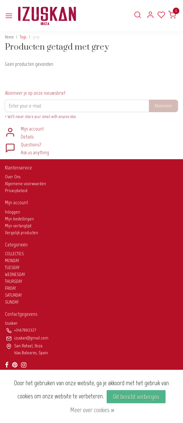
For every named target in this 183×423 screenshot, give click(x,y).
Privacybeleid (16, 190)
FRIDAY (10, 288)
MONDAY (12, 260)
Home (9, 37)
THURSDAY (13, 281)
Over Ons (12, 177)
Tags (23, 37)
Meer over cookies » (92, 410)
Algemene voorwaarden (25, 184)
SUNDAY (12, 302)
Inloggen (12, 212)
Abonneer (163, 106)
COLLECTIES (14, 254)
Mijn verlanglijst (18, 226)
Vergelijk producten (21, 233)
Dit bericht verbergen (136, 397)
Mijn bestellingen (19, 219)
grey (36, 37)
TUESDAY (12, 267)
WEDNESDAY (15, 274)
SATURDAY (13, 295)
